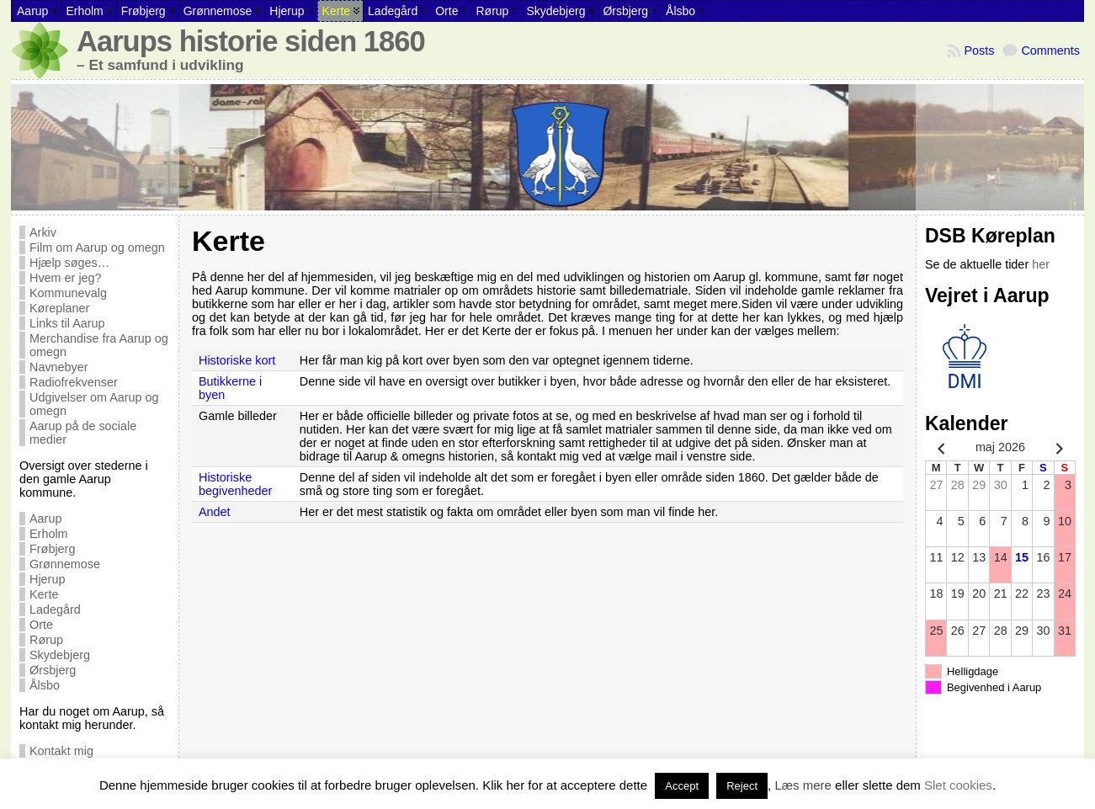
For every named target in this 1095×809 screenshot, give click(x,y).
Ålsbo (44, 685)
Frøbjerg (52, 549)
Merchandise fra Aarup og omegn (98, 345)
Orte (41, 624)
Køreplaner (59, 308)
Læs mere (803, 785)
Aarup (45, 518)
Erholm (48, 533)
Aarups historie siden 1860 (251, 41)
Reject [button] (741, 786)
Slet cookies (958, 785)
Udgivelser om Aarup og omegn (94, 404)
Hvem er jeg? (65, 278)
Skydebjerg (59, 655)
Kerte (43, 594)
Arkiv (42, 232)
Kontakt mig (61, 751)
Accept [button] (682, 786)
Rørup (46, 640)
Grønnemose (64, 564)
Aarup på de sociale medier (82, 432)
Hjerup (47, 579)
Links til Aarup (67, 323)
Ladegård (55, 609)
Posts (979, 50)
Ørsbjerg (52, 670)
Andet (215, 512)
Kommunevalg (68, 293)
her (1041, 264)
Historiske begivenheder (235, 484)
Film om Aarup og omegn (97, 247)
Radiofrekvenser (73, 382)
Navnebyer (58, 367)
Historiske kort (237, 360)
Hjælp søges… (69, 262)
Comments (1050, 50)
